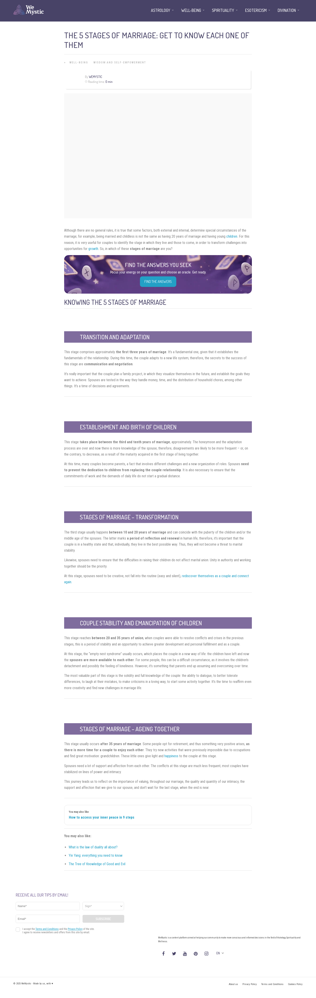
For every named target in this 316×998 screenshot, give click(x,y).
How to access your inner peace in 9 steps (101, 817)
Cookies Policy (295, 984)
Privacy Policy (249, 984)
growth (93, 249)
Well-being (79, 62)
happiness (171, 756)
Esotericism (256, 10)
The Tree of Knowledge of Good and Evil (97, 864)
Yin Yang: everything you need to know (95, 855)
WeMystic (95, 77)
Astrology (160, 10)
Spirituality (223, 10)
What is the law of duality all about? (93, 847)
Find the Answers (158, 281)
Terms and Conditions (272, 984)
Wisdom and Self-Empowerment (120, 62)
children (231, 236)
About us (233, 984)
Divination (287, 10)
